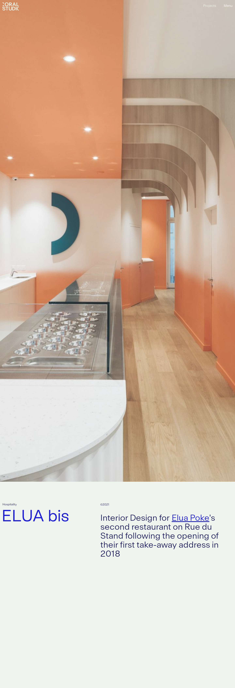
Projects (209, 6)
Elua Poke (190, 518)
